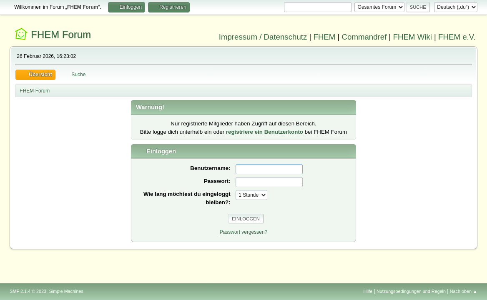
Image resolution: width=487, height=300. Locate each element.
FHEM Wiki (412, 36)
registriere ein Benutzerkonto (264, 132)
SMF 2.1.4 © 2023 (28, 291)
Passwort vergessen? (244, 232)
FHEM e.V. (457, 36)
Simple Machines (66, 291)
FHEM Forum (61, 34)
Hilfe (368, 291)
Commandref (364, 36)
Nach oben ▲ (463, 291)
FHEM (324, 36)
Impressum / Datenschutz (263, 36)
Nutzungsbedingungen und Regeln (411, 291)
